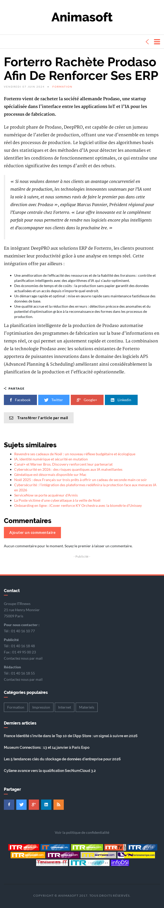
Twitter (54, 400)
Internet (64, 707)
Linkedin (121, 400)
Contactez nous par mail (23, 658)
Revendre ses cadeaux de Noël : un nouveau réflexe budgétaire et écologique (74, 454)
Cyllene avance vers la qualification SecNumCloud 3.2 (50, 771)
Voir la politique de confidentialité (82, 832)
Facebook (20, 400)
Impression (41, 707)
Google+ (87, 400)
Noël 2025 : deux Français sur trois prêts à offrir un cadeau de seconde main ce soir (80, 479)
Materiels (86, 707)
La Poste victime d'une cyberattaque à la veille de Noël (57, 500)
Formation (62, 86)
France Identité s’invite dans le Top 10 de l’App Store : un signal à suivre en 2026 (71, 736)
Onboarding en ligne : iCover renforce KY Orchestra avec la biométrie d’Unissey (78, 505)
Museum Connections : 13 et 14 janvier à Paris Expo (46, 747)
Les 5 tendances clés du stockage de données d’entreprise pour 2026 (62, 759)
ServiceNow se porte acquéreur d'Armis (46, 495)
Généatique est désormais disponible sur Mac (50, 474)
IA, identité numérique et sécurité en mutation (51, 459)
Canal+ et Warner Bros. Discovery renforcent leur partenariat (63, 464)
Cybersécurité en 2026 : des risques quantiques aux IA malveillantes (68, 469)
